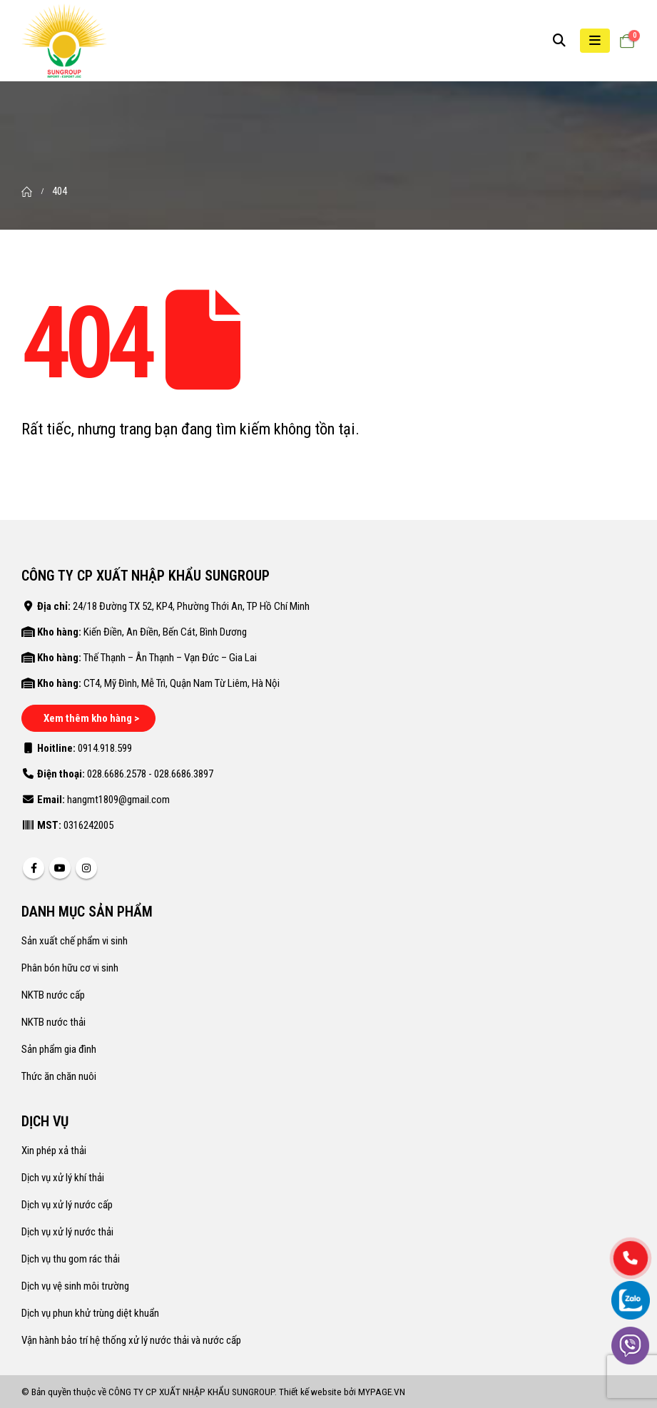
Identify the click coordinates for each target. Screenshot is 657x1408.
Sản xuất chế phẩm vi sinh (74, 940)
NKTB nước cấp (53, 995)
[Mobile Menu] (595, 41)
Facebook (33, 868)
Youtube (60, 868)
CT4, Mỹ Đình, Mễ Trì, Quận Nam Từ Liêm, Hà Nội (181, 683)
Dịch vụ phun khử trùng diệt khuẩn (90, 1313)
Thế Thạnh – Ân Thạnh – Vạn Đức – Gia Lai (170, 657)
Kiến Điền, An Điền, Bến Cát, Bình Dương (165, 632)
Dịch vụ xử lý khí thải (62, 1177)
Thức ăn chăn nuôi (58, 1076)
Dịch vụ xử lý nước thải (67, 1231)
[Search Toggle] (559, 40)
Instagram (86, 868)
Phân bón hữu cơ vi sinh (69, 967)
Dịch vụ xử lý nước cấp (67, 1204)
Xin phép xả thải (53, 1150)
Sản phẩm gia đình (58, 1049)
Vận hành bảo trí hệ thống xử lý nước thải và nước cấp (131, 1340)
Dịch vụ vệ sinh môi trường (75, 1286)
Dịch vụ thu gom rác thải (70, 1259)
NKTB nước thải (53, 1022)
